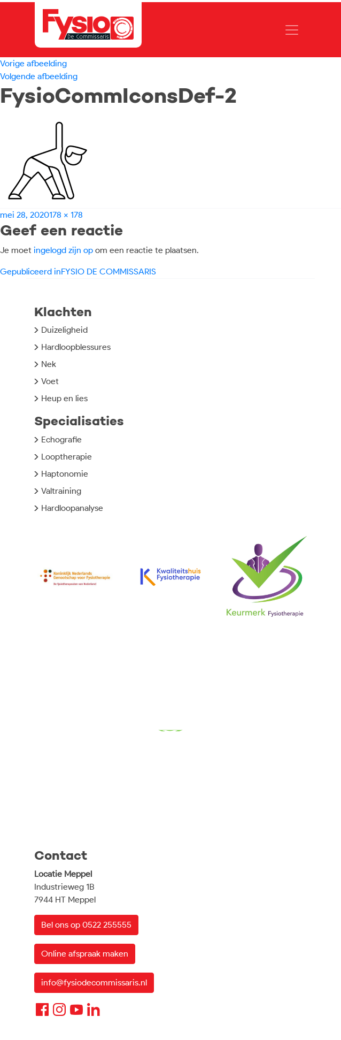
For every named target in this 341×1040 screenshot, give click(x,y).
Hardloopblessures (76, 347)
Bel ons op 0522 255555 (86, 925)
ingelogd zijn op (63, 250)
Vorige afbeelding (33, 63)
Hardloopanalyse (72, 508)
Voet (50, 381)
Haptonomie (64, 474)
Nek (48, 364)
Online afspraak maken (84, 954)
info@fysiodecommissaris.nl (94, 982)
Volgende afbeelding (39, 76)
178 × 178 (66, 215)
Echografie (61, 439)
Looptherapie (66, 457)
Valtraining (61, 491)
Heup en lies (64, 398)
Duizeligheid (64, 330)
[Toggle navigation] (291, 30)
